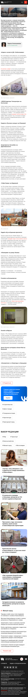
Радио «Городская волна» (18, 663)
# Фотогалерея (20, 445)
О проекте (4, 663)
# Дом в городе (7, 409)
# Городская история (8, 413)
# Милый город (6, 445)
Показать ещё (7, 650)
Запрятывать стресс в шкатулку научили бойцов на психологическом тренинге (13, 623)
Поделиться (6, 383)
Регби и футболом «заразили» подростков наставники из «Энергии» (13, 628)
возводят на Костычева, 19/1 (19, 114)
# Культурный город (8, 422)
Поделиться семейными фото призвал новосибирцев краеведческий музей (12, 641)
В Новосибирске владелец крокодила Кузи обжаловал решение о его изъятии (13, 632)
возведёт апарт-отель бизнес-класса (17, 238)
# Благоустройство (8, 441)
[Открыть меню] (25, 2)
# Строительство (7, 404)
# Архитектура (6, 417)
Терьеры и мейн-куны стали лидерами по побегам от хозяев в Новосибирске (12, 614)
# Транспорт (14, 436)
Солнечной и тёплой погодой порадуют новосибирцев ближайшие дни (13, 645)
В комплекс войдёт (6, 68)
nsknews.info (4, 690)
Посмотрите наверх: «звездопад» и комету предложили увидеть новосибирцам (14, 636)
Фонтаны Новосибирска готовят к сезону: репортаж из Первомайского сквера (13, 619)
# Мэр (4, 436)
